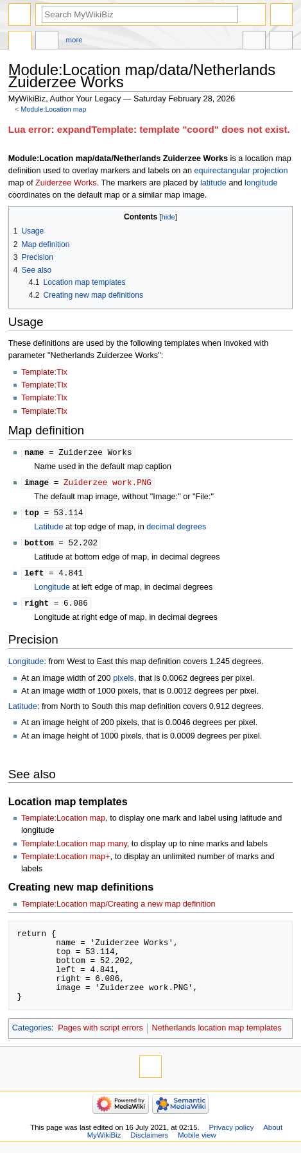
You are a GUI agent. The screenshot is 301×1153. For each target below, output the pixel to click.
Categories (31, 1031)
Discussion (47, 41)
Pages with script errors (100, 1031)
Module (20, 41)
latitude (213, 182)
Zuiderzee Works (66, 182)
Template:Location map (63, 821)
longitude (261, 182)
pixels (123, 682)
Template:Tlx (44, 372)
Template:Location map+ (65, 860)
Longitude (52, 590)
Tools (281, 41)
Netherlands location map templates (217, 1031)
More (74, 40)
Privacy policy (231, 1131)
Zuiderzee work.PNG (107, 483)
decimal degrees (176, 528)
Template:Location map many (74, 847)
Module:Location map (54, 109)
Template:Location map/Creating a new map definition (118, 907)
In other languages (254, 41)
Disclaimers (149, 1139)
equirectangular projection (241, 170)
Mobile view (197, 1139)
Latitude (48, 528)
